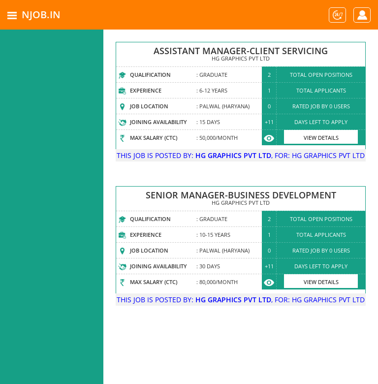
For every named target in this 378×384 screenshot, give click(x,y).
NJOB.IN (41, 14)
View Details (321, 137)
